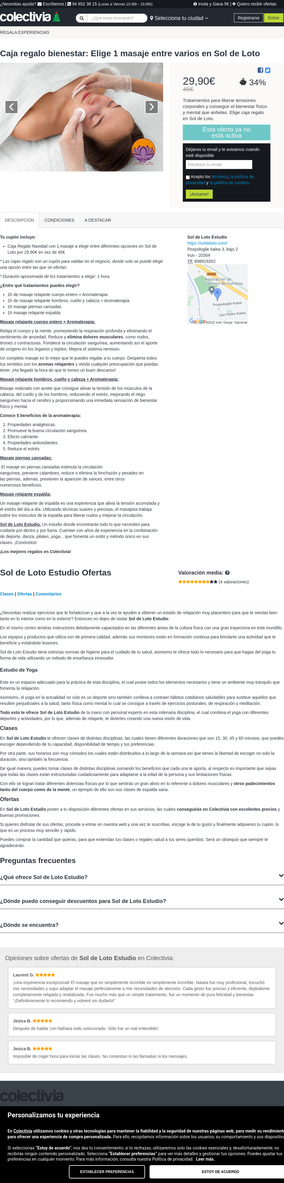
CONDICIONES (59, 220)
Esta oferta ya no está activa (227, 132)
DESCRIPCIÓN (19, 220)
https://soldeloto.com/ (207, 243)
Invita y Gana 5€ (211, 4)
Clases (7, 594)
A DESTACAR (98, 220)
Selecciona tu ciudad (179, 18)
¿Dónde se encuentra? (142, 924)
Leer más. (205, 1159)
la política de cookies (229, 182)
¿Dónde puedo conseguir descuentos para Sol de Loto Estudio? (142, 900)
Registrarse (249, 17)
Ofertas (24, 594)
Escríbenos (50, 4)
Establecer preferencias (107, 1172)
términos (219, 176)
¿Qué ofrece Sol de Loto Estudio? (142, 876)
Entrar (273, 17)
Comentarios (49, 594)
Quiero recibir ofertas (254, 4)
